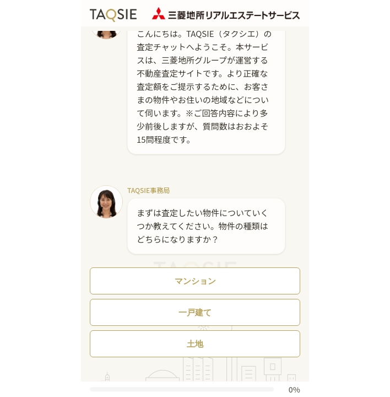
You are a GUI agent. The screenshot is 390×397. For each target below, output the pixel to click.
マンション (195, 281)
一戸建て (195, 312)
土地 (195, 343)
